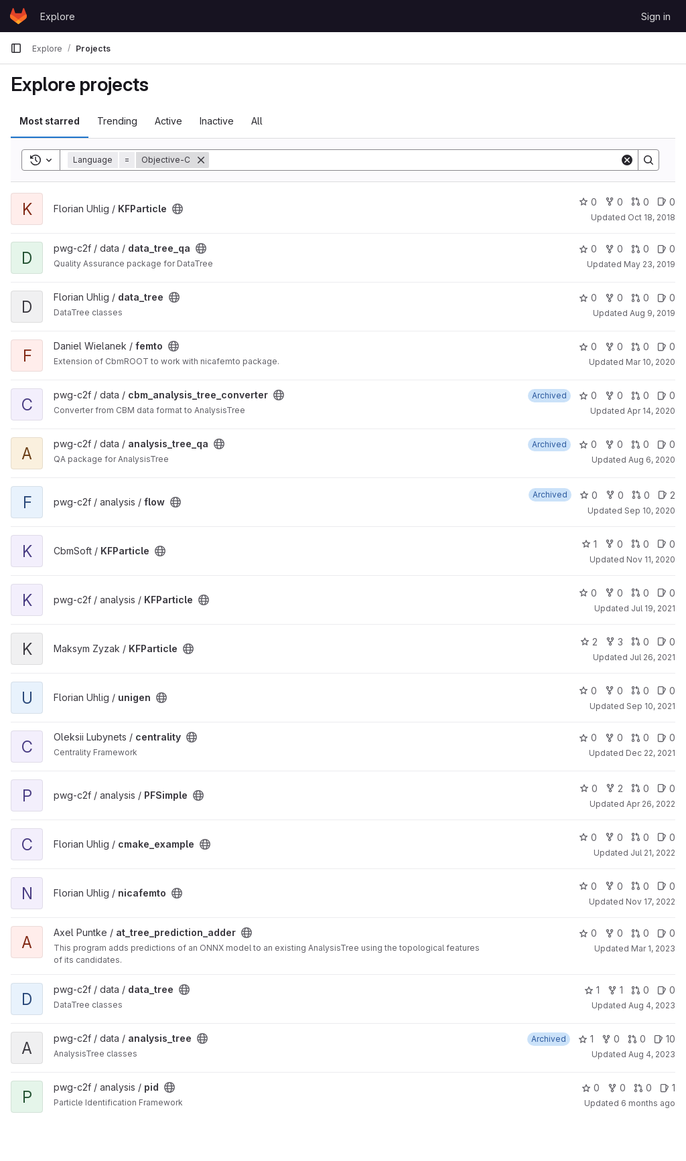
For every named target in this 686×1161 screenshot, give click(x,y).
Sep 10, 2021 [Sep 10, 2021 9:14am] (650, 706)
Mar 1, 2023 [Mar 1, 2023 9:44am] (653, 948)
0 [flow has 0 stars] (588, 495)
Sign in (656, 16)
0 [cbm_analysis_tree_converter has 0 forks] (614, 395)
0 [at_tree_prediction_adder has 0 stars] (588, 933)
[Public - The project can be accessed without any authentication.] (177, 209)
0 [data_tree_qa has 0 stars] (588, 248)
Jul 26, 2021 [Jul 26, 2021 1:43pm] (652, 657)
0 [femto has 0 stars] (588, 346)
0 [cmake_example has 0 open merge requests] (640, 837)
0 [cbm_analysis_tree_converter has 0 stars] (588, 395)
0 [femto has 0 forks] (614, 346)
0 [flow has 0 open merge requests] (641, 495)
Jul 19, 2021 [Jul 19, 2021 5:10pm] (653, 608)
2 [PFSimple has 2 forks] (614, 788)
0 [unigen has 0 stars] (588, 690)
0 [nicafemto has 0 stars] (588, 886)
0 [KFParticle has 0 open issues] (666, 202)
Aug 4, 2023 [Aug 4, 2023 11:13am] (651, 1005)
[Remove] (201, 160)
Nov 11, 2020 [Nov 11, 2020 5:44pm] (650, 559)
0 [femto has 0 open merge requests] (640, 346)
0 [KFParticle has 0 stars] (588, 202)
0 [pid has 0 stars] (590, 1087)
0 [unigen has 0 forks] (614, 690)
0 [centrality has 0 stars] (588, 737)
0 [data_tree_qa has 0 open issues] (666, 248)
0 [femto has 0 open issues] (666, 346)
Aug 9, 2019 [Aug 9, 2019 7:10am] (652, 313)
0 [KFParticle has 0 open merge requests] (640, 202)
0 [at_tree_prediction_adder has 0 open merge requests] (640, 933)
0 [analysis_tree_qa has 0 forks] (614, 444)
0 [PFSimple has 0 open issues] (666, 788)
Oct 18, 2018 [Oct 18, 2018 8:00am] (651, 217)
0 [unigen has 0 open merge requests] (640, 690)
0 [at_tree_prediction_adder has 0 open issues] (666, 933)
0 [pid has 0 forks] (617, 1087)
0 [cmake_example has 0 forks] (614, 837)
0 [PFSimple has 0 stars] (588, 788)
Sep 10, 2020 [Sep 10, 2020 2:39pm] (649, 511)
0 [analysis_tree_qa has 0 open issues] (666, 444)
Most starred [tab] (49, 121)
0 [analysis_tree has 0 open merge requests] (637, 1038)
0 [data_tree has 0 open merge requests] (640, 297)
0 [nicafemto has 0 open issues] (666, 886)
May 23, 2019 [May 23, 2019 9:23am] (649, 264)
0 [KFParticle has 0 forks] (614, 202)
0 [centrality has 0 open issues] (666, 737)
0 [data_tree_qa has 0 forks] (614, 248)
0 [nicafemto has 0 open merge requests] (640, 886)
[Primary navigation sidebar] (16, 48)
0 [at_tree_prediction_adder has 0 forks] (614, 933)
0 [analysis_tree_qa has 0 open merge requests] (640, 444)
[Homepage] (18, 16)
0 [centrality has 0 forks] (614, 737)
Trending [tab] (117, 121)
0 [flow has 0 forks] (615, 495)
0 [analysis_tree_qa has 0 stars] (588, 444)
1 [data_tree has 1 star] (592, 990)
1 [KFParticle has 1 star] (589, 544)
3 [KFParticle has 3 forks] (614, 641)
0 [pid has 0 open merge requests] (643, 1087)
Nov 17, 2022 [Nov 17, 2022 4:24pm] (650, 902)
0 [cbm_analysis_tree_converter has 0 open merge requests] (640, 395)
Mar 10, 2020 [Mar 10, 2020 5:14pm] (650, 362)
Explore (57, 16)
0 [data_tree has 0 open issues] (666, 297)
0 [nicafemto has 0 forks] (614, 886)
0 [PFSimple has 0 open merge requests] (640, 788)
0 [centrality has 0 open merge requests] (640, 737)
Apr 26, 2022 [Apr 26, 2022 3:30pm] (650, 804)
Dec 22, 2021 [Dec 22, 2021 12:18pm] (650, 753)
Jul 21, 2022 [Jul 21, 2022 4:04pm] (652, 853)
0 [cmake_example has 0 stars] (588, 837)
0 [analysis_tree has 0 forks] (611, 1038)
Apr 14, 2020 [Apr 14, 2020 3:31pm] (651, 411)
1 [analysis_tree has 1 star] (586, 1038)
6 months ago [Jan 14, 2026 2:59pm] (648, 1103)
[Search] (414, 160)
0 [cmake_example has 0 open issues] (666, 837)
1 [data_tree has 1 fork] (615, 990)
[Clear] (627, 160)
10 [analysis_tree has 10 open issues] (664, 1038)
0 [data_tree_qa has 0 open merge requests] (640, 248)
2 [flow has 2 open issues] (666, 495)
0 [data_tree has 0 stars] (588, 297)
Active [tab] (168, 121)
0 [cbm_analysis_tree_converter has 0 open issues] (666, 395)
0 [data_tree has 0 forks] (614, 297)
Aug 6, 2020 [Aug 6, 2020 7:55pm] (651, 460)
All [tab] (257, 121)
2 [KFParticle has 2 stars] (589, 641)
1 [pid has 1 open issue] (667, 1087)
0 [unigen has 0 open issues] (666, 690)
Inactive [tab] (217, 121)
